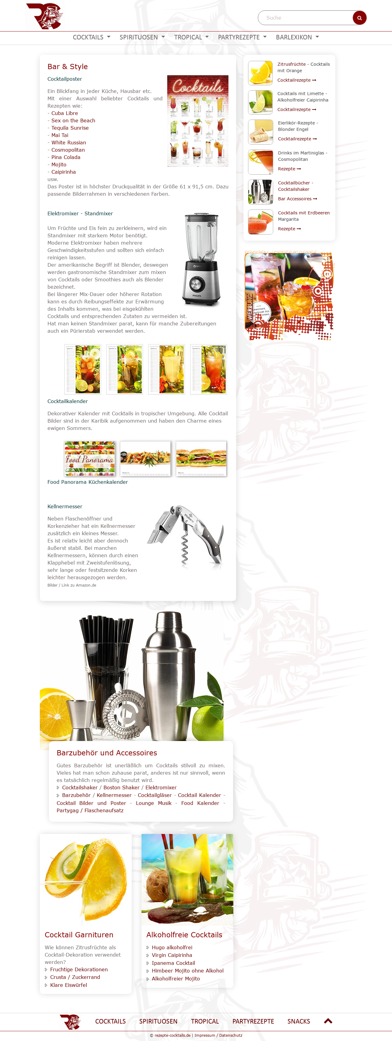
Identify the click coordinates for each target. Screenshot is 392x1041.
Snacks (299, 1021)
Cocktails (110, 1021)
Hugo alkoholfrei (172, 947)
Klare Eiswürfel (68, 985)
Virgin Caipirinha (172, 955)
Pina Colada (66, 157)
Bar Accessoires (297, 198)
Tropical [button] (189, 37)
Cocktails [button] (89, 37)
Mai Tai (59, 135)
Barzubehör (76, 795)
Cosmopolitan (68, 150)
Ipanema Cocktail (173, 963)
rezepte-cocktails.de (172, 1035)
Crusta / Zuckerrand (75, 977)
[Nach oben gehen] (328, 1021)
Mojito (58, 164)
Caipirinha (63, 172)
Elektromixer (161, 787)
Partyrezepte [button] (239, 37)
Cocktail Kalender (199, 795)
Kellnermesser (114, 795)
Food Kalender (200, 803)
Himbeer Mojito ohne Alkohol (188, 970)
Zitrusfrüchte (291, 64)
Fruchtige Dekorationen (79, 969)
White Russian (68, 142)
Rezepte (289, 168)
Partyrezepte (253, 1021)
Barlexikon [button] (295, 37)
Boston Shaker (122, 787)
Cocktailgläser (155, 795)
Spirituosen (158, 1021)
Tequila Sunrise (70, 128)
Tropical (205, 1021)
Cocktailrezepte (296, 80)
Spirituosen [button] (140, 37)
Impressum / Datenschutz (218, 1035)
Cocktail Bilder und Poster (91, 803)
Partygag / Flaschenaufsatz (90, 810)
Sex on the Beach (73, 120)
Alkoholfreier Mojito (176, 978)
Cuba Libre (64, 113)
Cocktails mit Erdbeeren (304, 212)
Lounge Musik (154, 803)
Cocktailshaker (80, 787)
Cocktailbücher (294, 182)
